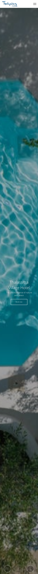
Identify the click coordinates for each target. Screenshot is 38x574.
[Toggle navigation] (34, 4)
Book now (19, 302)
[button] (7, 568)
